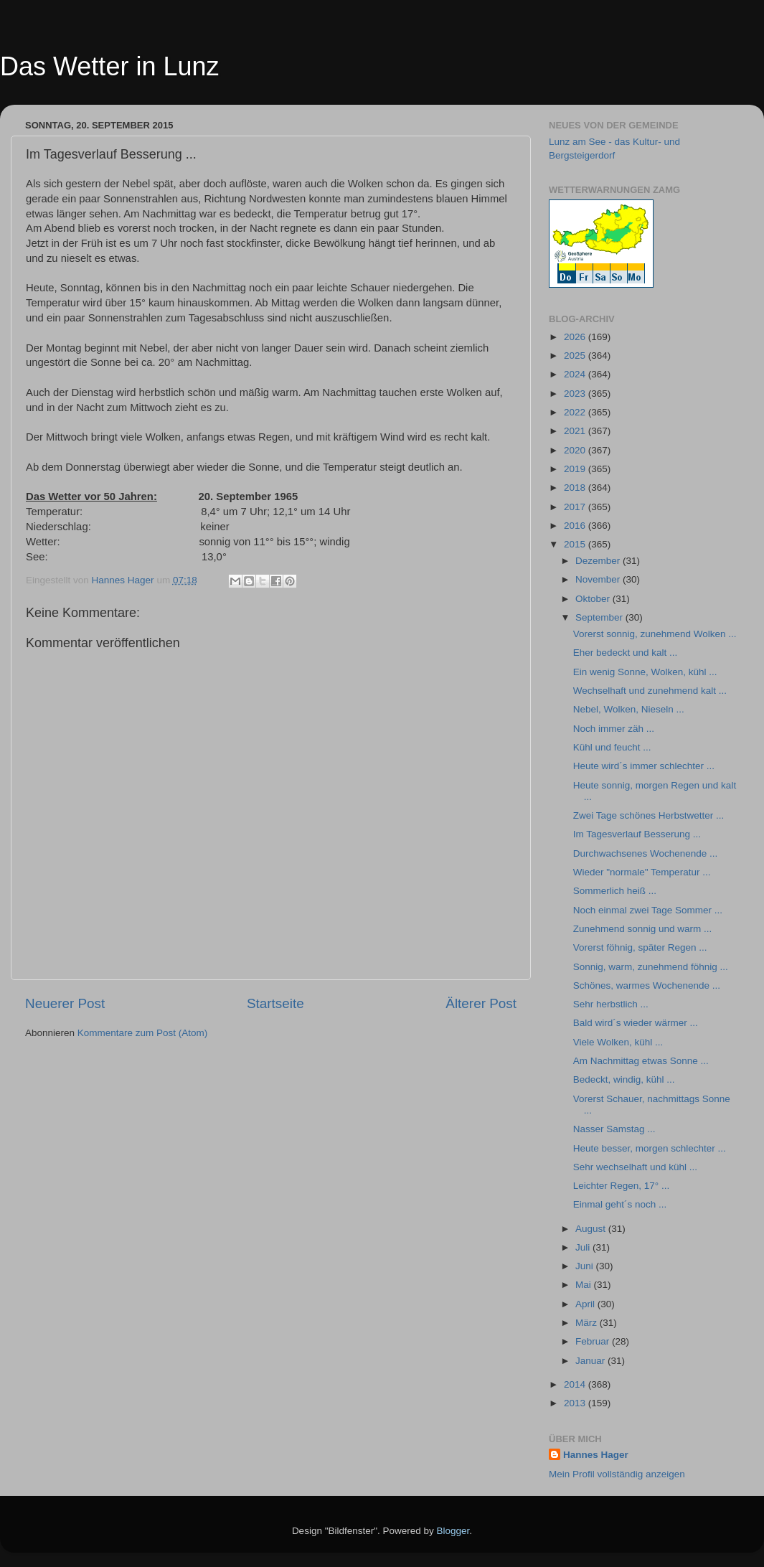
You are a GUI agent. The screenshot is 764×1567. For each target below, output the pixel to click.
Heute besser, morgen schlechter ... (649, 1148)
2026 (576, 336)
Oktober (594, 598)
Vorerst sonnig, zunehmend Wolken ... (655, 634)
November (599, 579)
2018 (576, 487)
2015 (576, 544)
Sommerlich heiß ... (614, 890)
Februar (593, 1341)
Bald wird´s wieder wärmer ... (635, 1022)
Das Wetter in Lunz (109, 66)
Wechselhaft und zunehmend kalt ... (650, 690)
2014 (576, 1384)
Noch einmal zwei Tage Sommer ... (647, 910)
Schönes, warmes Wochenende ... (646, 985)
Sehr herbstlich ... (611, 1004)
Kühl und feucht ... (612, 747)
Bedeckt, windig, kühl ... (624, 1079)
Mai (584, 1284)
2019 (576, 468)
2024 (576, 374)
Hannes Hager (595, 1454)
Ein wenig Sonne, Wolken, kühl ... (645, 672)
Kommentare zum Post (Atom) (142, 1032)
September (600, 617)
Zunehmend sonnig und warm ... (642, 928)
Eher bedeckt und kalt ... (625, 652)
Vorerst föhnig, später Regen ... (640, 947)
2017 (576, 507)
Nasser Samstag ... (614, 1129)
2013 (576, 1403)
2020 (576, 450)
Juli (584, 1247)
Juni (585, 1266)
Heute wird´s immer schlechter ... (644, 766)
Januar (591, 1360)
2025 (576, 355)
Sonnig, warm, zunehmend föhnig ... (650, 966)
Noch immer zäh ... (613, 728)
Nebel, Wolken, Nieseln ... (628, 709)
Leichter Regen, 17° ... (621, 1185)
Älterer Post (481, 1003)
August (591, 1228)
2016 (576, 525)
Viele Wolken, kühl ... (618, 1042)
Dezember (599, 560)
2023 (576, 393)
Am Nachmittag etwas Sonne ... (641, 1060)
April (586, 1304)
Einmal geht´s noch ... (620, 1204)
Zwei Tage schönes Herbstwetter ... (649, 815)
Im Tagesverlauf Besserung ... (637, 834)
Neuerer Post (65, 1003)
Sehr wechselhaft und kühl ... (635, 1167)
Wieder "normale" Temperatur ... (642, 872)
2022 (576, 412)
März (587, 1322)
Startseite (275, 1003)
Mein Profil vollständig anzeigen (617, 1474)
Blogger (453, 1530)
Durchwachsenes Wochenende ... (645, 853)
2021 (576, 430)
